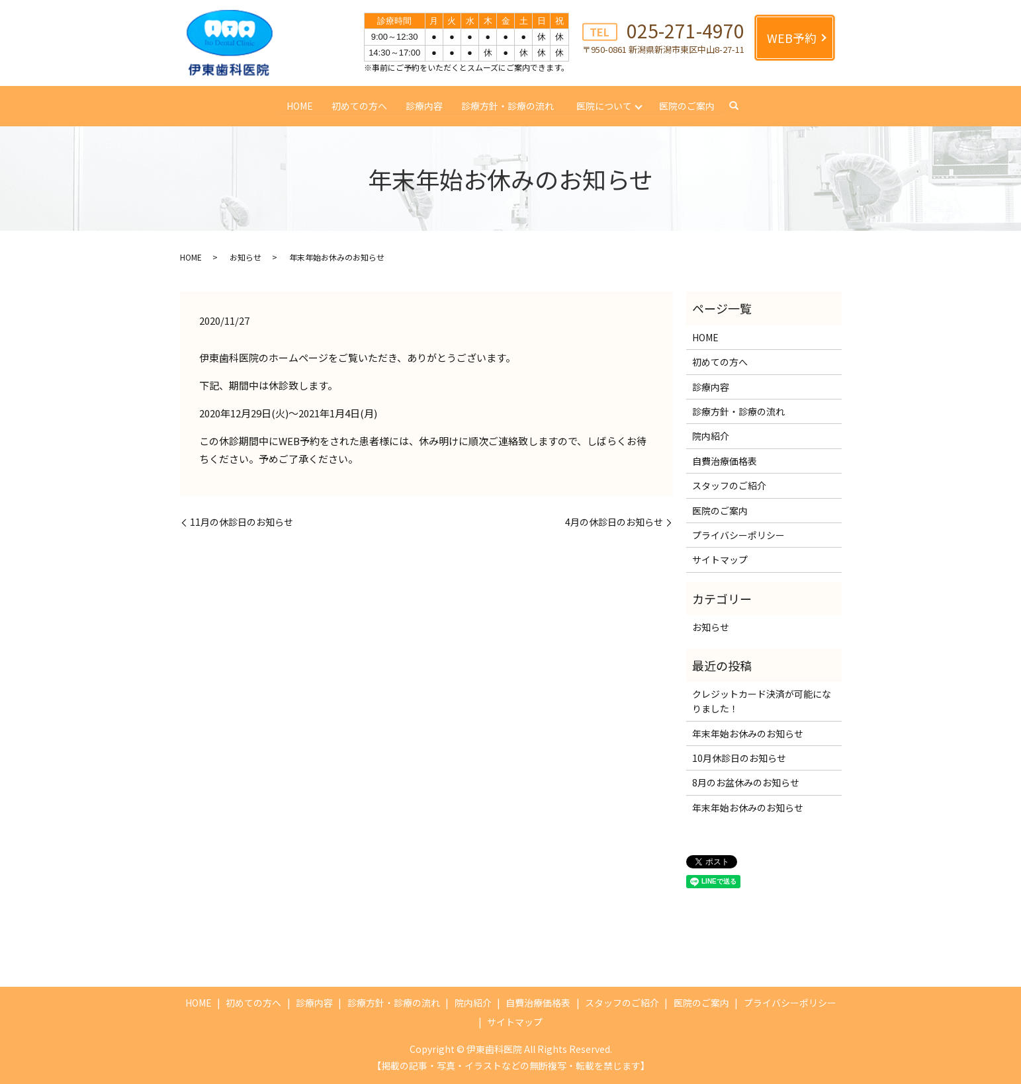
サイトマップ (720, 559)
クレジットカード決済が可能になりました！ (761, 701)
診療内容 (423, 105)
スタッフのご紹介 (729, 485)
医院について (604, 105)
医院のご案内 (687, 105)
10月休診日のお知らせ (739, 758)
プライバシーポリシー (738, 535)
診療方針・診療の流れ (507, 105)
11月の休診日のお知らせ (241, 522)
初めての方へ (358, 105)
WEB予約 (792, 37)
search (734, 106)
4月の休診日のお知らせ (614, 522)
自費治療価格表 (724, 461)
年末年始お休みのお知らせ (747, 733)
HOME (299, 105)
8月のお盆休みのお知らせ (745, 782)
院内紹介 (710, 435)
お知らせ (245, 257)
